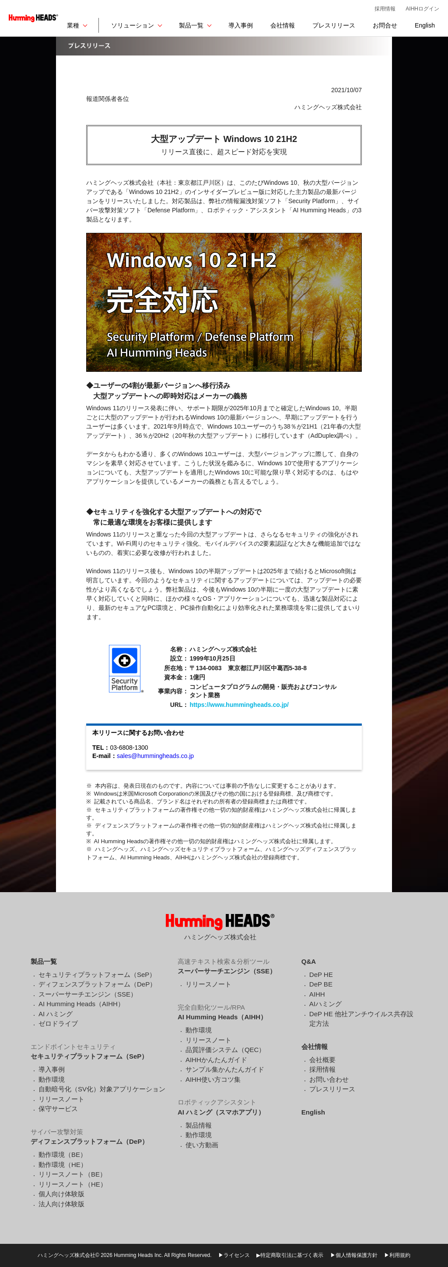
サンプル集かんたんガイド (225, 1069)
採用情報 (385, 9)
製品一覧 (191, 25)
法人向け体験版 (61, 1204)
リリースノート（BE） (72, 1174)
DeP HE (321, 974)
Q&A (308, 961)
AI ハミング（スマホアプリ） (221, 1112)
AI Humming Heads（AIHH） (81, 1003)
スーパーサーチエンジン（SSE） (87, 994)
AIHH (317, 994)
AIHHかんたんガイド (216, 1059)
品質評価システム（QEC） (226, 1049)
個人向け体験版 (61, 1194)
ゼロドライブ (58, 1023)
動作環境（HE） (62, 1164)
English (425, 25)
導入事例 (240, 25)
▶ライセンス (234, 1255)
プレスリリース (333, 25)
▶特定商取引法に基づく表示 (289, 1255)
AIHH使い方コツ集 (213, 1079)
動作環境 (51, 1079)
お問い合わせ (329, 1079)
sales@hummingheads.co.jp (155, 755)
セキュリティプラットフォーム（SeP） (97, 974)
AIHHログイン (422, 9)
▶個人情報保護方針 (354, 1255)
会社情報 (282, 25)
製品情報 (199, 1125)
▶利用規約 (397, 1255)
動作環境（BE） (62, 1154)
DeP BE (320, 984)
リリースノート (61, 1099)
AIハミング (325, 1003)
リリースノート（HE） (72, 1184)
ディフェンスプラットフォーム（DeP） (97, 984)
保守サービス (58, 1108)
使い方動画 (202, 1145)
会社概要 (322, 1059)
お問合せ (385, 25)
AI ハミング (55, 1014)
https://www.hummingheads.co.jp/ (239, 704)
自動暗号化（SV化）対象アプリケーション (101, 1089)
